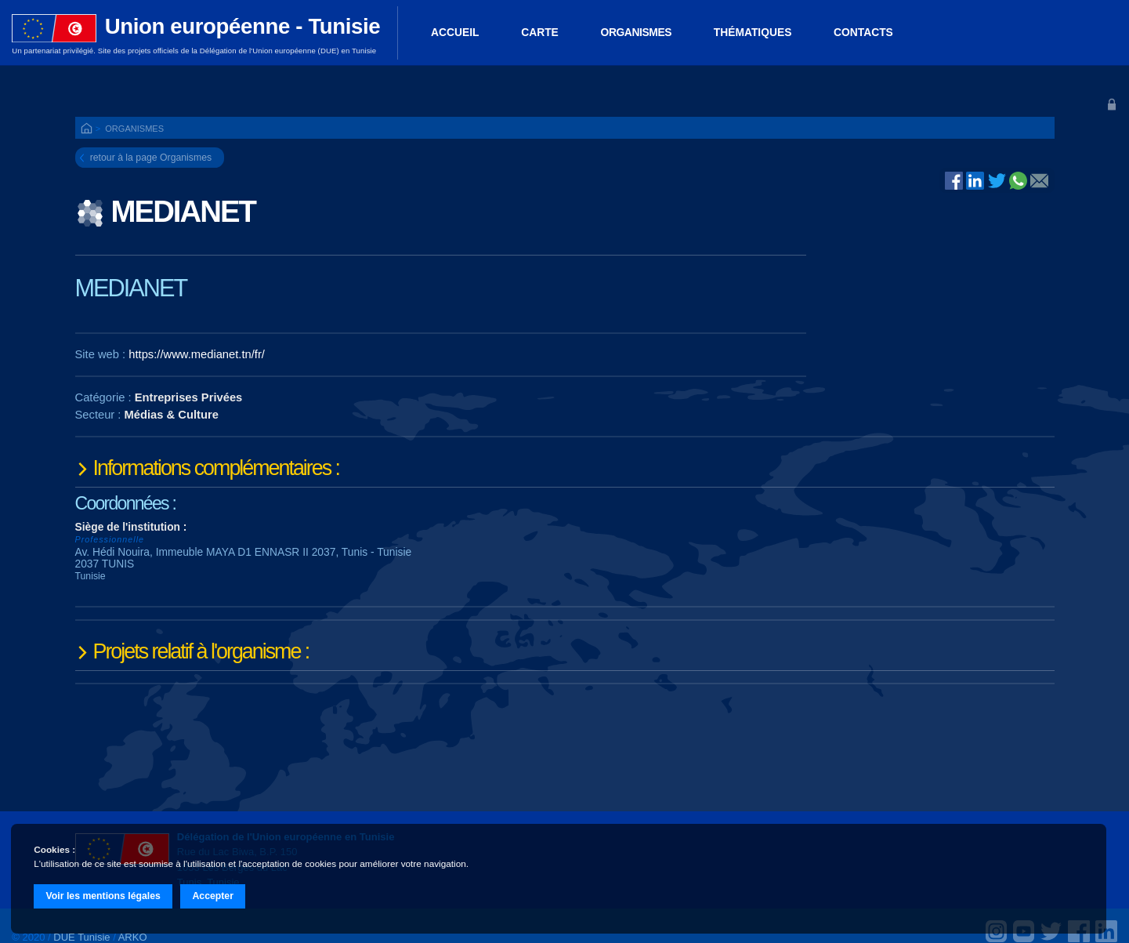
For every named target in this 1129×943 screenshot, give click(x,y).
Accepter (212, 895)
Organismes (636, 32)
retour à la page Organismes (151, 157)
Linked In (975, 182)
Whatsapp (1018, 180)
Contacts (863, 32)
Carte (540, 32)
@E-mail (1039, 182)
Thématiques (753, 32)
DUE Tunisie (81, 937)
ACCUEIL (455, 32)
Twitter (997, 180)
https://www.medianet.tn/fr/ (196, 354)
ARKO (132, 937)
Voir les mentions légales (103, 895)
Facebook (954, 180)
